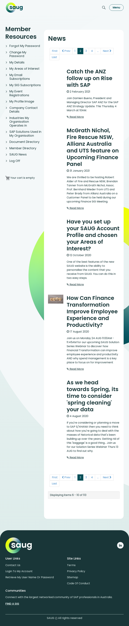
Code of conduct (78, 582)
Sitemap (72, 576)
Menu (116, 7)
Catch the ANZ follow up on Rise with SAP (89, 77)
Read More (75, 116)
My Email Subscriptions (19, 77)
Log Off (14, 161)
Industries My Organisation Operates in (19, 122)
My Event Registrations (19, 93)
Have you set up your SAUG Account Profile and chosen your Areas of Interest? (93, 234)
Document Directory (24, 142)
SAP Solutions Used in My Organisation (25, 134)
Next (107, 50)
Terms (71, 564)
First (55, 50)
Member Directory (22, 148)
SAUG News (18, 154)
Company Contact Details (23, 110)
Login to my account (19, 570)
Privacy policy (76, 570)
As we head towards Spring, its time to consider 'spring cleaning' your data (92, 394)
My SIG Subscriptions (25, 85)
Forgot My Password (24, 46)
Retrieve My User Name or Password (29, 576)
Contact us (12, 564)
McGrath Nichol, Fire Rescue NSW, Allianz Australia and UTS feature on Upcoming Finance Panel (93, 146)
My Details (17, 62)
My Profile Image (21, 101)
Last (54, 56)
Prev (66, 50)
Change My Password (17, 54)
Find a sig (12, 602)
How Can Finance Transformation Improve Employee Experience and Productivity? (92, 310)
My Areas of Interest (24, 68)
